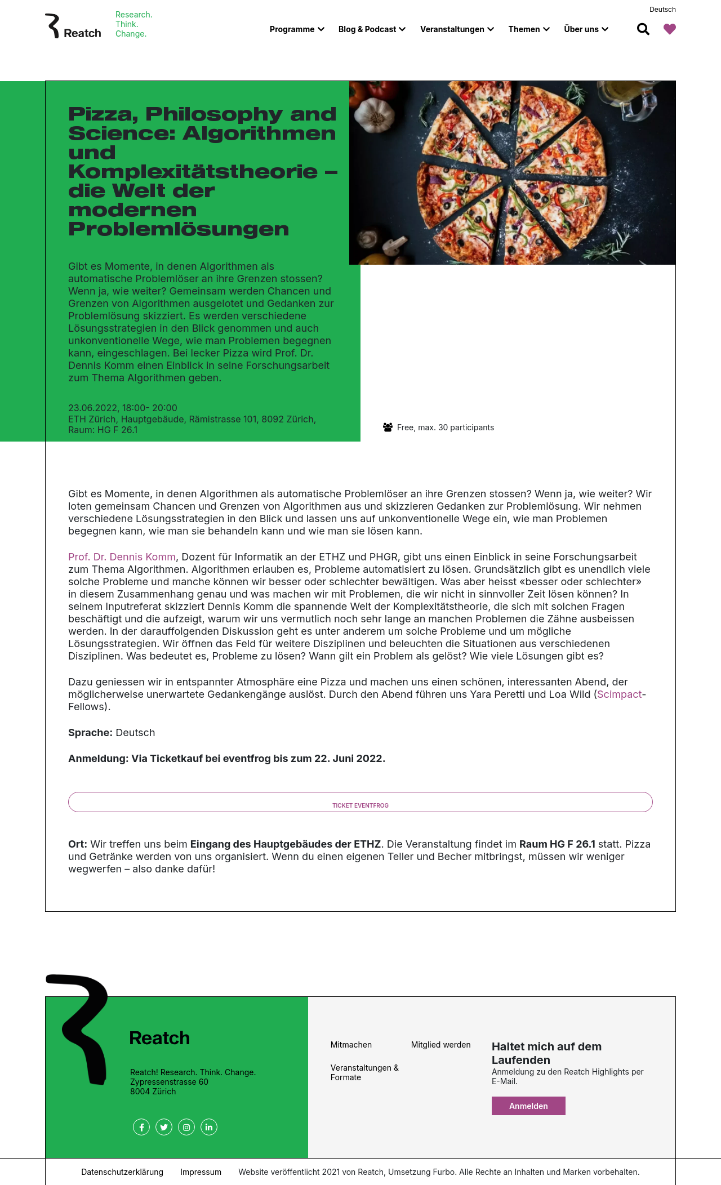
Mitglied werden (441, 1044)
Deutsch (662, 9)
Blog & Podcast (367, 29)
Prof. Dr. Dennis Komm (122, 557)
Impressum (200, 1172)
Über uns (581, 29)
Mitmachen (351, 1044)
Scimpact (619, 694)
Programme (292, 29)
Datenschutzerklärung (122, 1172)
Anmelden (528, 1106)
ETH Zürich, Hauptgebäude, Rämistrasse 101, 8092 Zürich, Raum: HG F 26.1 (192, 424)
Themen (524, 29)
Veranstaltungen (452, 29)
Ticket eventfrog (360, 805)
